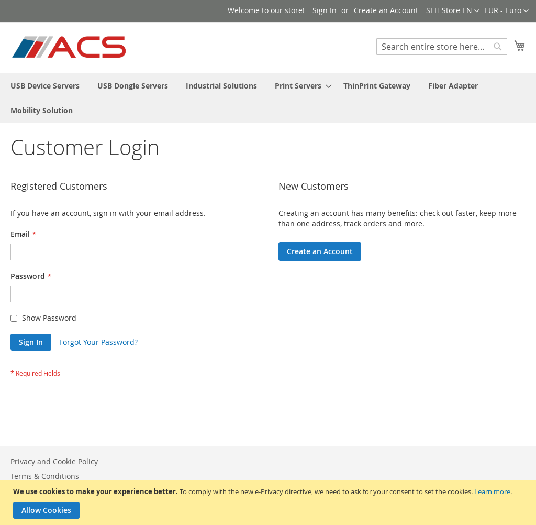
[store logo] (69, 47)
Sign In (324, 10)
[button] (506, 11)
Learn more (492, 491)
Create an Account (386, 10)
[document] (269, 503)
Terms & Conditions (44, 476)
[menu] (268, 98)
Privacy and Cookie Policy (54, 461)
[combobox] (441, 46)
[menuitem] (45, 85)
